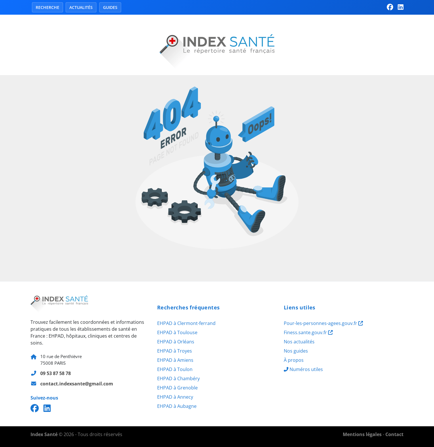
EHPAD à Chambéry (178, 378)
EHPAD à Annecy (175, 397)
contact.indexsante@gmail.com (76, 384)
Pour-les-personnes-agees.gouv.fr (323, 323)
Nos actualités (299, 341)
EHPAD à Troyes (174, 351)
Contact (394, 434)
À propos (294, 360)
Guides (110, 7)
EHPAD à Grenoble (177, 388)
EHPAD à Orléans (175, 341)
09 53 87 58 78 (55, 373)
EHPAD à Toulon (175, 369)
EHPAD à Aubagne (177, 406)
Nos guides (296, 351)
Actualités (81, 7)
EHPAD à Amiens (175, 360)
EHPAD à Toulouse (177, 332)
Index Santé (44, 434)
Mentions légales (362, 434)
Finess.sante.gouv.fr (308, 332)
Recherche (47, 7)
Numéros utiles (303, 369)
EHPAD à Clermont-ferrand (186, 323)
